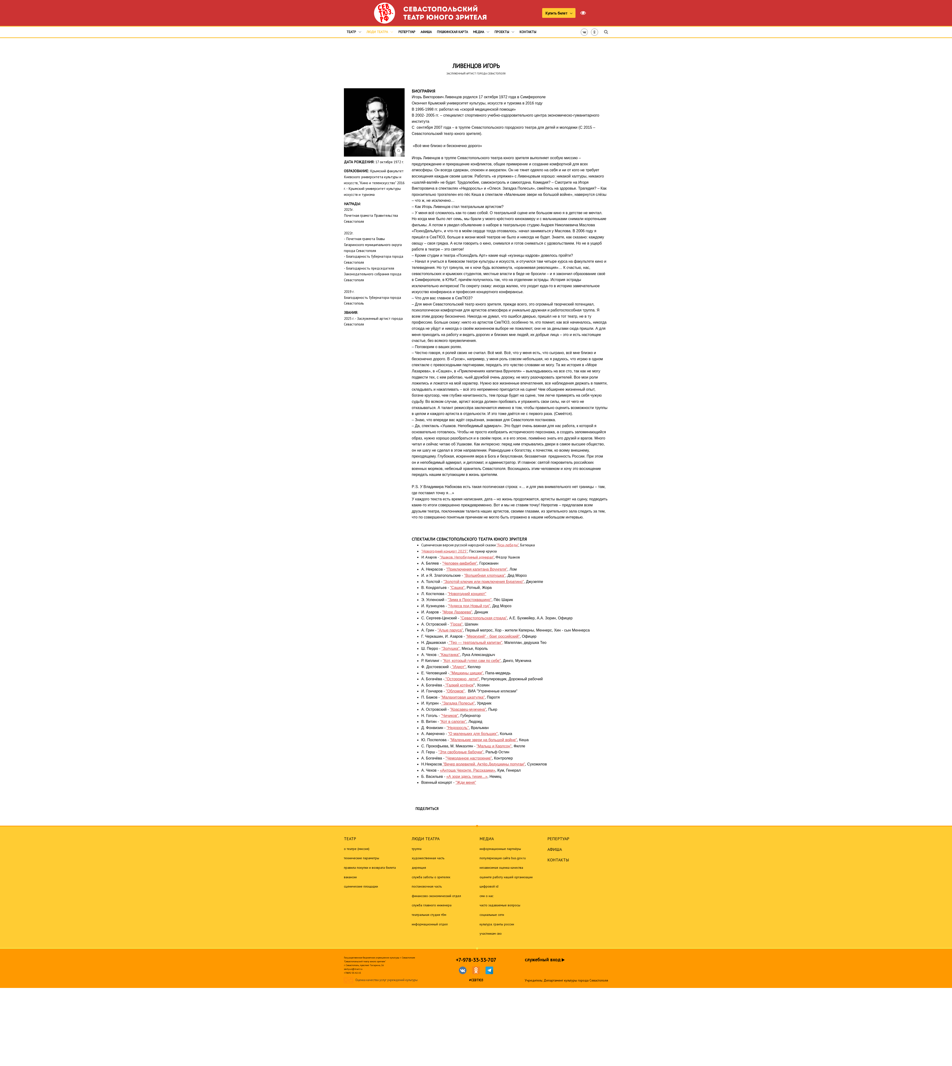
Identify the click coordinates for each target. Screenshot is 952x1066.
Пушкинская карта (452, 32)
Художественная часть (428, 858)
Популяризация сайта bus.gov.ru (503, 858)
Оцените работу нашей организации (506, 877)
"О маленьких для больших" (473, 734)
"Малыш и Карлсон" (493, 746)
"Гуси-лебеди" (507, 545)
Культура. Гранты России (497, 924)
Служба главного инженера (431, 905)
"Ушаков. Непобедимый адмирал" (467, 557)
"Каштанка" (449, 655)
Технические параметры (361, 858)
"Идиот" (458, 667)
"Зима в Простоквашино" (469, 600)
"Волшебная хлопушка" (485, 575)
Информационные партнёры (500, 849)
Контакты (528, 32)
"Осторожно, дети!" (461, 679)
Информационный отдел (430, 924)
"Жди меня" (466, 782)
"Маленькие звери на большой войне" (483, 740)
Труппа (416, 849)
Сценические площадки (361, 886)
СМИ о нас (486, 896)
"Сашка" (457, 588)
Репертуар (406, 32)
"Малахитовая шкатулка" (463, 697)
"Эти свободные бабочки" (460, 752)
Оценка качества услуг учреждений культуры (386, 980)
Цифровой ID (489, 886)
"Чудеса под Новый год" (469, 606)
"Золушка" (450, 649)
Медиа (481, 32)
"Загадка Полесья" (458, 703)
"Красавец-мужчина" (468, 709)
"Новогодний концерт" (467, 594)
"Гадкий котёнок (458, 685)
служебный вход (545, 960)
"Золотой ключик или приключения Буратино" (483, 582)
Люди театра (380, 32)
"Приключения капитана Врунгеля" (476, 569)
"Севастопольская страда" (483, 618)
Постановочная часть (427, 886)
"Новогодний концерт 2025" (444, 551)
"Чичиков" (449, 716)
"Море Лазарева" (457, 612)
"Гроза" (456, 624)
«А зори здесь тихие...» (466, 777)
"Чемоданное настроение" (469, 758)
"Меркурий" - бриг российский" (493, 636)
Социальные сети (492, 915)
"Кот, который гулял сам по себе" (472, 661)
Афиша (426, 32)
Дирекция (419, 867)
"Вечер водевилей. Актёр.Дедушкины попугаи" (483, 764)
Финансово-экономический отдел (436, 896)
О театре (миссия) (356, 849)
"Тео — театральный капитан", (475, 643)
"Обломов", (456, 691)
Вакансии (350, 877)
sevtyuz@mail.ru (353, 969)
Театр (354, 32)
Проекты (504, 32)
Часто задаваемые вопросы (500, 905)
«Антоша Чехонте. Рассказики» (467, 770)
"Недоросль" (457, 728)
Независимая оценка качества (501, 867)
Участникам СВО (491, 933)
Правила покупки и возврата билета (370, 867)
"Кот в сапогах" (453, 722)
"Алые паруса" (450, 630)
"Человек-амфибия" (459, 563)
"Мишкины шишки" (466, 673)
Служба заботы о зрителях (431, 877)
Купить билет (556, 13)
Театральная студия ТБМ (429, 915)
